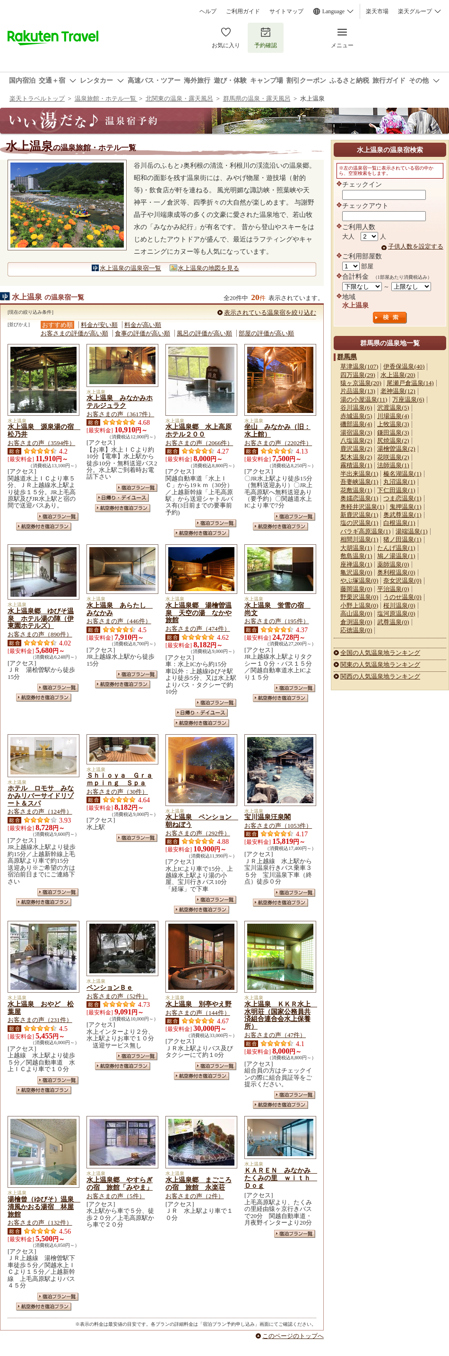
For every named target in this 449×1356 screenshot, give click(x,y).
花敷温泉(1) (356, 490)
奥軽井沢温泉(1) (362, 506)
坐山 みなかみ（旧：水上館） (277, 430)
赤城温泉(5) (356, 416)
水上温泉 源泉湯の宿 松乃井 (44, 430)
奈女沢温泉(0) (402, 580)
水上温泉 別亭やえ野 (198, 1004)
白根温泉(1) (399, 522)
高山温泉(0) (356, 613)
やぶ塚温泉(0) (359, 580)
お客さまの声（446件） (118, 621)
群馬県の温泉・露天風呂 (257, 98)
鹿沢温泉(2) (356, 448)
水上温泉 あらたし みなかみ (119, 609)
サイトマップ (286, 11)
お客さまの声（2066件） (199, 442)
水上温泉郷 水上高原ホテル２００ (198, 430)
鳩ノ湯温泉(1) (396, 555)
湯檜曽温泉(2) (396, 448)
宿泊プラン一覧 (57, 517)
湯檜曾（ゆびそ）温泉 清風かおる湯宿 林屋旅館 (44, 1206)
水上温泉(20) (397, 374)
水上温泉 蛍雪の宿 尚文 (277, 609)
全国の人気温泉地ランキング (380, 652)
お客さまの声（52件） (117, 996)
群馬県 (347, 356)
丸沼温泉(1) (399, 481)
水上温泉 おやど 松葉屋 (41, 1007)
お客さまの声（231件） (40, 1019)
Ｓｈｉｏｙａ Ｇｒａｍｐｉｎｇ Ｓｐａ (119, 779)
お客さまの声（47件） (275, 1034)
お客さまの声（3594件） (41, 442)
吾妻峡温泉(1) (359, 481)
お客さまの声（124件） (40, 811)
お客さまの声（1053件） (278, 825)
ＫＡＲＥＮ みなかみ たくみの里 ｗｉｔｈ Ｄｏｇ (280, 1178)
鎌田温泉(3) (393, 432)
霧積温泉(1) (356, 465)
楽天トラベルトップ (37, 98)
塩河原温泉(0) (396, 613)
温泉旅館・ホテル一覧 (106, 98)
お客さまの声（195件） (276, 621)
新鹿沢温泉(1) (359, 514)
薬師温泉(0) (393, 564)
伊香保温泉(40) (403, 366)
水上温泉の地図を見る (208, 268)
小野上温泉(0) (359, 605)
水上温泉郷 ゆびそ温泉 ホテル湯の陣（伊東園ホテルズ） (41, 618)
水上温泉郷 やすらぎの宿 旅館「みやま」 (119, 1183)
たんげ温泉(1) (396, 547)
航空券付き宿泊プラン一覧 (43, 527)
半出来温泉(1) (359, 473)
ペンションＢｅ (109, 987)
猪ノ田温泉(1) (402, 539)
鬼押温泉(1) (405, 506)
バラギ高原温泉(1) (365, 531)
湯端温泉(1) (411, 531)
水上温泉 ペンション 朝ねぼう (201, 820)
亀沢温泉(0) (356, 572)
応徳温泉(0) (356, 630)
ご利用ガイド (243, 11)
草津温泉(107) (359, 366)
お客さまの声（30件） (117, 791)
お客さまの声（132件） (40, 1222)
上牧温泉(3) (393, 424)
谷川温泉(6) (356, 407)
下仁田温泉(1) (396, 490)
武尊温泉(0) (393, 622)
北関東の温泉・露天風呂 (179, 98)
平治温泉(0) (393, 588)
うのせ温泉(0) (402, 597)
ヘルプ (207, 11)
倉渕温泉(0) (356, 622)
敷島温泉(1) (356, 555)
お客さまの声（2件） (194, 1196)
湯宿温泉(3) (356, 432)
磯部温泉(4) (356, 424)
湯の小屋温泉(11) (363, 399)
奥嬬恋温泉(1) (359, 498)
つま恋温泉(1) (402, 498)
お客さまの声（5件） (115, 1196)
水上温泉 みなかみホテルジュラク (119, 401)
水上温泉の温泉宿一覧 (130, 268)
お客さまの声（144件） (197, 1012)
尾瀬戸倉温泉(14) (410, 382)
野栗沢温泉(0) (359, 597)
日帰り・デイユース (122, 498)
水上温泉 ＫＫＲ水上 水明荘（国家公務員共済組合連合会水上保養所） (280, 1015)
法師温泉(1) (393, 465)
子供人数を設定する (415, 246)
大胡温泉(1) (356, 547)
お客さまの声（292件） (197, 833)
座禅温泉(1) (356, 564)
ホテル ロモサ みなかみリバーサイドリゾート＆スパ (41, 795)
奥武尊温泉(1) (402, 514)
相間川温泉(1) (359, 539)
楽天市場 (377, 11)
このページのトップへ (293, 1335)
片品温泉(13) (357, 391)
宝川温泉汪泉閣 (267, 817)
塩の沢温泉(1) (359, 522)
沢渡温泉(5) (393, 407)
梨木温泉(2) (356, 457)
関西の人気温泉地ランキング (380, 676)
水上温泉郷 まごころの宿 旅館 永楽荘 (198, 1183)
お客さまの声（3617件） (120, 414)
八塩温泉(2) (356, 440)
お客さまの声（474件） (197, 628)
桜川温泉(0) (399, 605)
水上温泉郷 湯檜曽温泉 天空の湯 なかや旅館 (198, 612)
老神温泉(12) (397, 391)
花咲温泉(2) (393, 457)
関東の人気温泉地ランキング (380, 664)
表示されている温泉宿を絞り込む (270, 312)
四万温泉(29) (357, 374)
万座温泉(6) (408, 399)
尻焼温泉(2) (393, 440)
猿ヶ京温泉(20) (360, 382)
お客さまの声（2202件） (278, 442)
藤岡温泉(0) (356, 588)
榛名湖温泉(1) (402, 473)
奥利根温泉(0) (396, 572)
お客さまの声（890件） (40, 634)
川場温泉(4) (393, 416)
